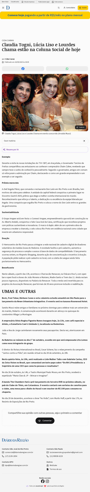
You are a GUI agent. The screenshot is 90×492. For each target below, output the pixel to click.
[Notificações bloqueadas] (59, 8)
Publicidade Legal (43, 2)
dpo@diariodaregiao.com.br (15, 465)
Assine (83, 8)
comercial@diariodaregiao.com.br (17, 452)
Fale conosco (57, 2)
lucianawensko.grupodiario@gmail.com (65, 452)
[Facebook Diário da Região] (43, 481)
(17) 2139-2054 (9, 456)
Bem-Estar (5, 2)
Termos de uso (54, 469)
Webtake (52, 465)
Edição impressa (27, 2)
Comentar (45, 420)
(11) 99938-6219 (55, 456)
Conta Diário (69, 8)
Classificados (15, 2)
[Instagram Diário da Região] (47, 481)
